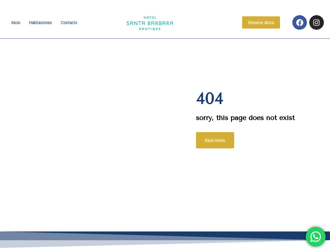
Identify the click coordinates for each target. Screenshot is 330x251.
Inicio (15, 23)
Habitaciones (40, 23)
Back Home (214, 140)
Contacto (69, 23)
